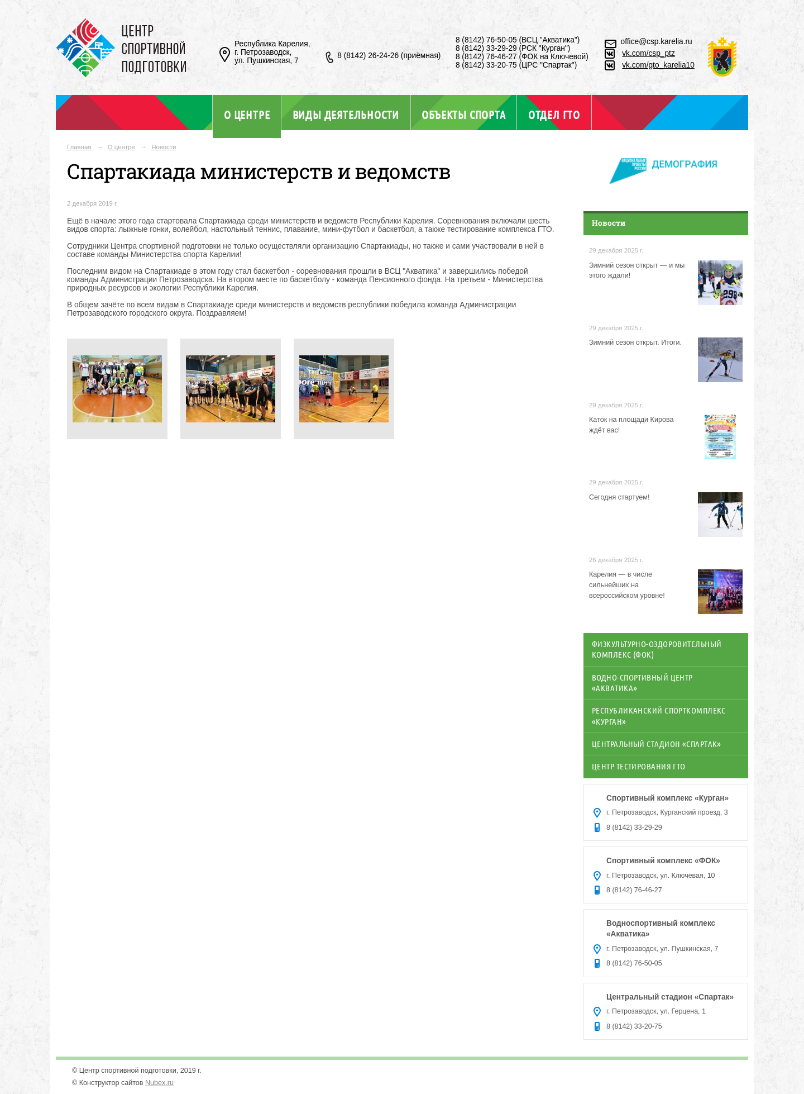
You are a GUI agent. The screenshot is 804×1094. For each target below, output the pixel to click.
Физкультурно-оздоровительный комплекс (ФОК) (657, 649)
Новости (163, 147)
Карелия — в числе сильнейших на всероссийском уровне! (627, 585)
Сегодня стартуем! (619, 497)
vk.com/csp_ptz (648, 53)
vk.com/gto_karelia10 (658, 65)
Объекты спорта (463, 114)
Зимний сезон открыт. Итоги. (635, 342)
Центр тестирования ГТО (639, 766)
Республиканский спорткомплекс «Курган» (659, 715)
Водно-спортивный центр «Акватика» (642, 682)
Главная (79, 147)
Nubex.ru (159, 1083)
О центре (247, 114)
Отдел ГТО (554, 114)
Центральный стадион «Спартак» (656, 744)
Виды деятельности (346, 114)
